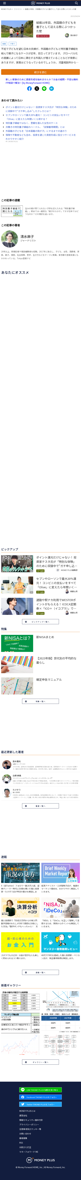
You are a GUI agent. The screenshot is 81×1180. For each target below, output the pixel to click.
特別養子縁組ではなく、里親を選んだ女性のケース (32, 123)
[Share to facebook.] (29, 88)
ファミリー (18, 9)
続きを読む (40, 72)
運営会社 (23, 1115)
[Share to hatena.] (51, 88)
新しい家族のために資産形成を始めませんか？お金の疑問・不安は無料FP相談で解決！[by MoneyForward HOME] (42, 81)
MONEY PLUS (6, 9)
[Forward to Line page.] (40, 1089)
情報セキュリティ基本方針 (31, 1120)
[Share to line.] (44, 88)
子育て (12, 43)
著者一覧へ (41, 806)
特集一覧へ (41, 701)
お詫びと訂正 (25, 1147)
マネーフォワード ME (28, 1151)
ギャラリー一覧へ (41, 1062)
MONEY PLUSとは (27, 1110)
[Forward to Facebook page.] (40, 1097)
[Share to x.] (37, 88)
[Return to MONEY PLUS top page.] (40, 3)
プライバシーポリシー (29, 1124)
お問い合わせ (25, 1133)
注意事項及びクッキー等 (30, 1129)
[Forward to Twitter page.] (40, 1104)
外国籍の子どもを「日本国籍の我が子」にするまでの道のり (36, 131)
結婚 (4, 43)
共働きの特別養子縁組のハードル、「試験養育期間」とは (35, 127)
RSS (21, 1142)
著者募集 (23, 1138)
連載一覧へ (41, 972)
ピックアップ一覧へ (41, 622)
